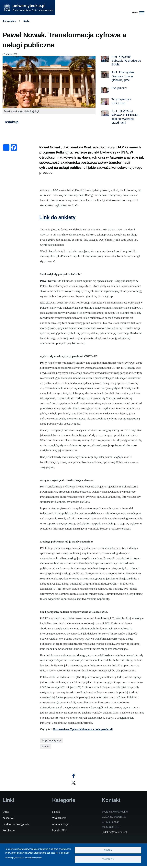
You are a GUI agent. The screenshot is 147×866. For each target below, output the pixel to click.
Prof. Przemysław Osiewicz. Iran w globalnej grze (122, 76)
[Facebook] (73, 776)
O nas (6, 811)
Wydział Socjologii (52, 740)
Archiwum (9, 830)
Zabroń (108, 850)
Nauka (26, 21)
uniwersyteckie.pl (29, 6)
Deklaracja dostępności (16, 824)
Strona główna (9, 21)
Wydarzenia (59, 817)
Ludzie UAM (59, 830)
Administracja (60, 824)
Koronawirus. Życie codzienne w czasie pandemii (83, 729)
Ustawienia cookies (33, 857)
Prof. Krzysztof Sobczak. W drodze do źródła (126, 60)
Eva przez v (119, 88)
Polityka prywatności (13, 857)
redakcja (11, 122)
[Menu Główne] (137, 12)
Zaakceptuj (108, 859)
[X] (73, 783)
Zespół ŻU (9, 817)
